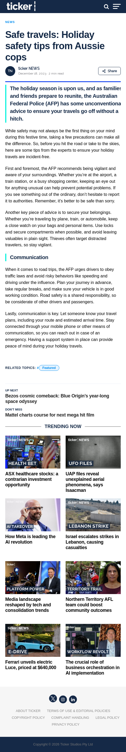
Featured (49, 368)
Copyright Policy (28, 718)
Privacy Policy (66, 724)
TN (10, 71)
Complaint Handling (70, 718)
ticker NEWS (28, 68)
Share (109, 71)
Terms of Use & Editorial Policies (78, 711)
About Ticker (28, 711)
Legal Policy (107, 718)
